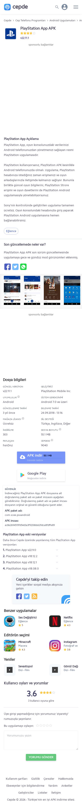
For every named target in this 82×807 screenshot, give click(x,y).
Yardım (52, 785)
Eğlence (11, 231)
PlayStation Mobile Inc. (56, 391)
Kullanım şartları (16, 778)
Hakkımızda (65, 778)
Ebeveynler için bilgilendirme (25, 785)
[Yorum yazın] (41, 740)
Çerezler (49, 778)
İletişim (56, 792)
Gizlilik (35, 778)
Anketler (67, 785)
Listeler (42, 792)
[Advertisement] (41, 90)
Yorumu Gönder (41, 757)
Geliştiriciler (26, 792)
